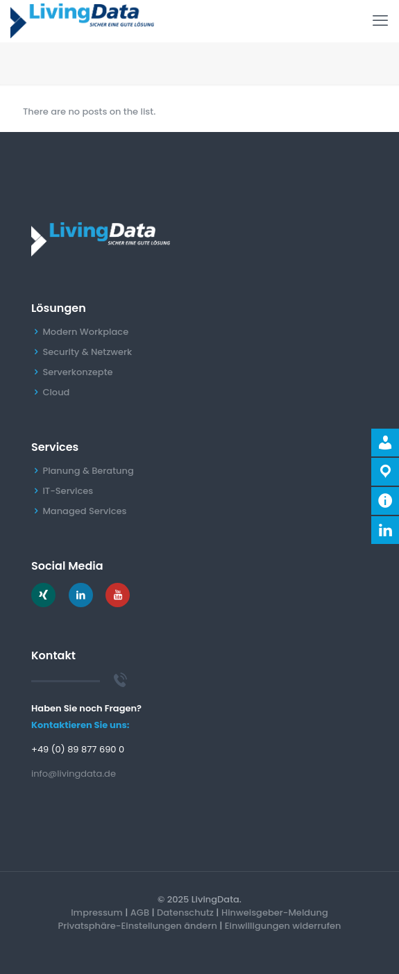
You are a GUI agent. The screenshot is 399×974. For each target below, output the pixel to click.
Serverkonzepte (77, 372)
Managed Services (84, 511)
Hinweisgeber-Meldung (274, 912)
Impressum (97, 912)
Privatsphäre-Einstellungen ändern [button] (137, 925)
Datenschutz (185, 912)
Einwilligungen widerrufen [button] (283, 925)
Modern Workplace (85, 331)
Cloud (55, 392)
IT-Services (67, 490)
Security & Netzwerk (87, 351)
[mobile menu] (380, 21)
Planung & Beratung (87, 470)
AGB (139, 912)
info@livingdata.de (73, 773)
